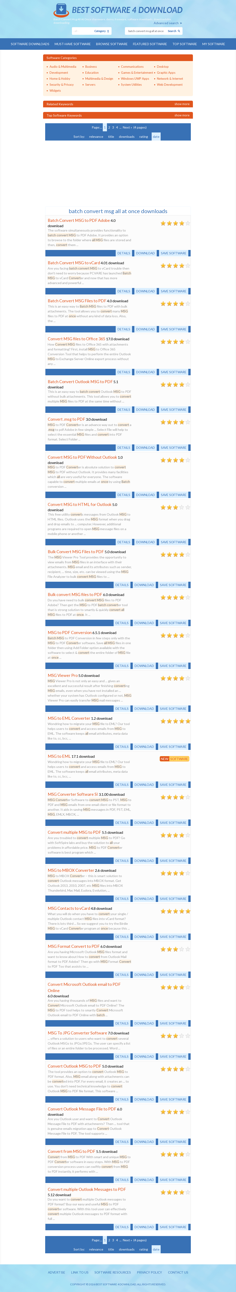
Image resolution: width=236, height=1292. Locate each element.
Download (144, 253)
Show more (181, 104)
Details (122, 253)
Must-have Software (72, 44)
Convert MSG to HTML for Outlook (80, 504)
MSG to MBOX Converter (71, 869)
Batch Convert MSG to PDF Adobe (79, 220)
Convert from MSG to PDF (71, 1151)
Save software (173, 253)
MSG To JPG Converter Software (77, 1032)
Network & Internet (170, 78)
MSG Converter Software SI (73, 793)
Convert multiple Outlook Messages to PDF (87, 1189)
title (111, 136)
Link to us (78, 1272)
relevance (96, 136)
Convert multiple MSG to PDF (74, 831)
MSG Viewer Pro (63, 675)
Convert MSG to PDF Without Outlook (82, 456)
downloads (127, 136)
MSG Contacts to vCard (69, 907)
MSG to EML (59, 755)
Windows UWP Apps (135, 78)
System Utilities (131, 84)
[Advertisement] (79, 173)
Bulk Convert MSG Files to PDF (76, 551)
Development (59, 72)
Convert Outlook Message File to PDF (82, 1108)
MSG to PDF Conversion (70, 632)
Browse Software (112, 44)
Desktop (163, 66)
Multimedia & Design (99, 78)
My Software (215, 44)
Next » (127, 127)
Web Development (170, 84)
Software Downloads (28, 44)
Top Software (186, 44)
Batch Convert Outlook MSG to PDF (80, 381)
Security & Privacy (62, 84)
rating (143, 136)
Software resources (112, 1272)
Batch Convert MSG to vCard (74, 262)
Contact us (180, 1272)
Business (91, 66)
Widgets (55, 90)
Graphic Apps (166, 72)
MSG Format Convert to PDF (74, 945)
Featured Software (150, 44)
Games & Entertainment (137, 72)
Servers (90, 84)
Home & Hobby (60, 78)
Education (92, 72)
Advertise (55, 1272)
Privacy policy (150, 1272)
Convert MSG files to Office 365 (76, 338)
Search (172, 31)
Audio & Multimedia (63, 66)
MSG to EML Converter (69, 717)
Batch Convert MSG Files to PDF (77, 300)
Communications (132, 66)
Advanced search (166, 23)
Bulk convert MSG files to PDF (75, 594)
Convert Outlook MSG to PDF (74, 1065)
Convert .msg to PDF (66, 418)
